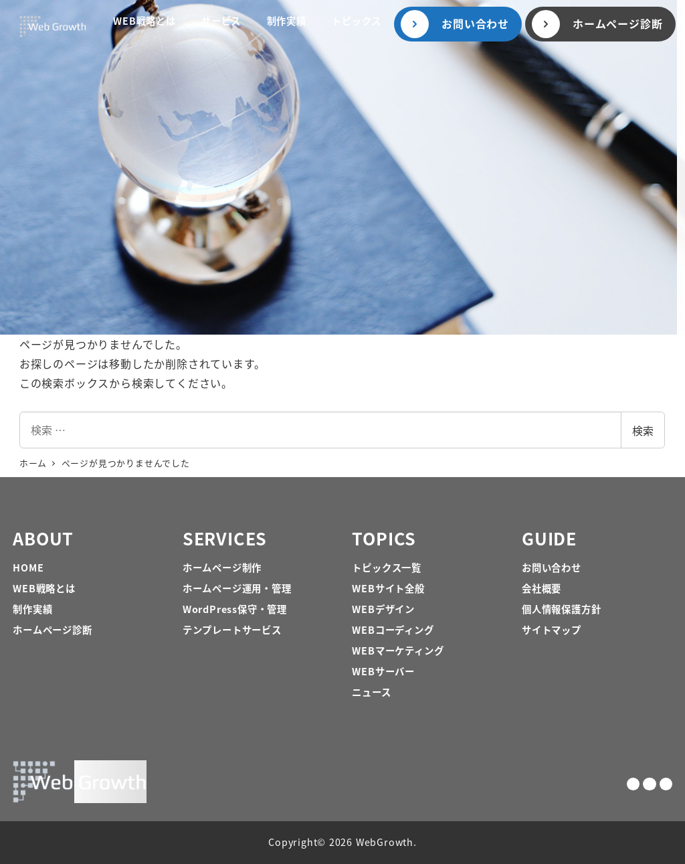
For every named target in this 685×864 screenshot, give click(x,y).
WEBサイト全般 (388, 588)
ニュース (371, 692)
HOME (28, 567)
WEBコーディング (392, 629)
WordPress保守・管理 (235, 609)
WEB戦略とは (44, 588)
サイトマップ (551, 629)
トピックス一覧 (386, 567)
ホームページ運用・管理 (237, 588)
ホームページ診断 (52, 629)
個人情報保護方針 (561, 609)
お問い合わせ (551, 567)
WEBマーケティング (398, 650)
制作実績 (32, 609)
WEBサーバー (383, 671)
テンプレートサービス (232, 629)
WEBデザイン (383, 609)
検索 (643, 430)
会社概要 (541, 588)
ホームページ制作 (222, 567)
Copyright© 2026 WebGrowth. (342, 842)
